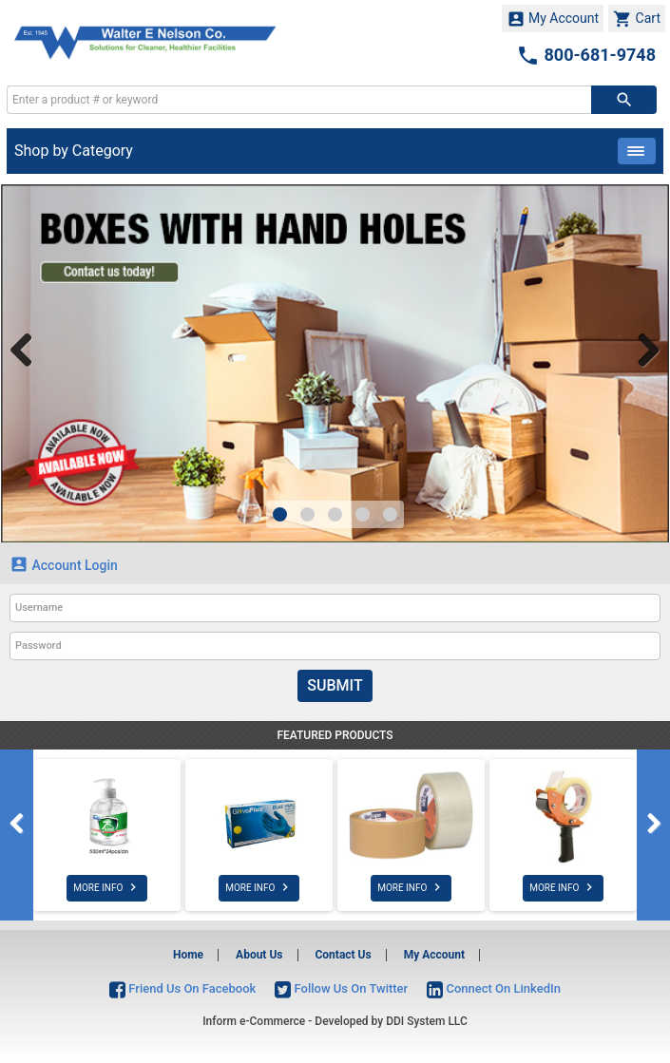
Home (188, 954)
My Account (553, 18)
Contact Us (343, 954)
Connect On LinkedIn (494, 988)
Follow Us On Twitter (341, 988)
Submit (334, 685)
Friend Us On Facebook (182, 988)
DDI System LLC (427, 1021)
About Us (259, 954)
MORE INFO (107, 887)
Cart (636, 18)
